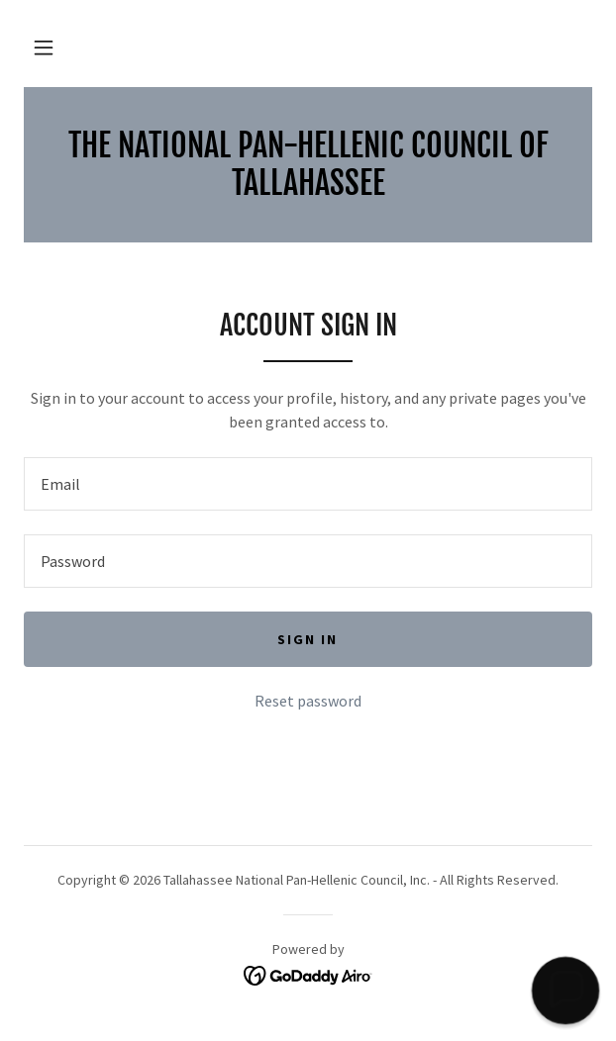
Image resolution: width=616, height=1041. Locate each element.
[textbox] (308, 484)
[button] (43, 47)
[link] (308, 165)
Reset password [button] (308, 700)
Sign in (307, 639)
